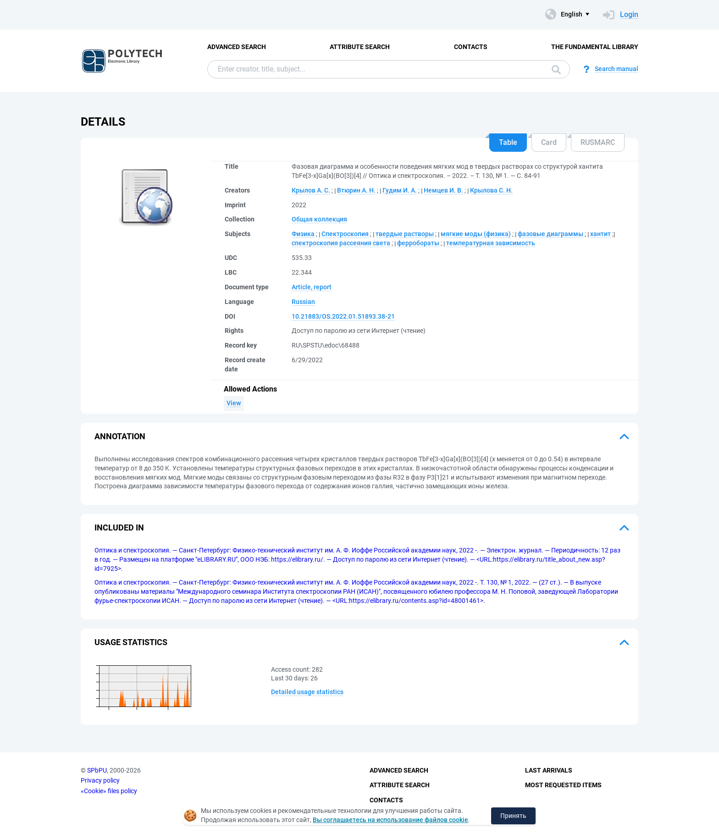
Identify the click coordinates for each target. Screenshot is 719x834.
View (234, 403)
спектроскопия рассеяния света (341, 243)
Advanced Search (236, 46)
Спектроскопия (345, 233)
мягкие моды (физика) (476, 233)
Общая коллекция (319, 219)
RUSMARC (598, 142)
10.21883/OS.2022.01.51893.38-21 (343, 316)
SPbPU (97, 770)
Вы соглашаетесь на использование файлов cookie (390, 819)
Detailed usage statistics (307, 692)
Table (508, 142)
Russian (303, 301)
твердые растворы (405, 233)
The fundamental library (594, 46)
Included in (119, 527)
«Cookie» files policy (109, 791)
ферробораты (418, 243)
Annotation (119, 436)
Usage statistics (130, 642)
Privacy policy (100, 780)
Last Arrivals (548, 770)
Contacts (470, 46)
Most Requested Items (563, 785)
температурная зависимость (490, 243)
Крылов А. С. (311, 190)
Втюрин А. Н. (356, 190)
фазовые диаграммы (550, 233)
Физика (303, 233)
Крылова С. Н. (491, 190)
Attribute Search (360, 46)
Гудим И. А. (399, 190)
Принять (513, 815)
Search (556, 69)
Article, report (312, 287)
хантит (600, 233)
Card (549, 142)
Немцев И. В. (443, 190)
